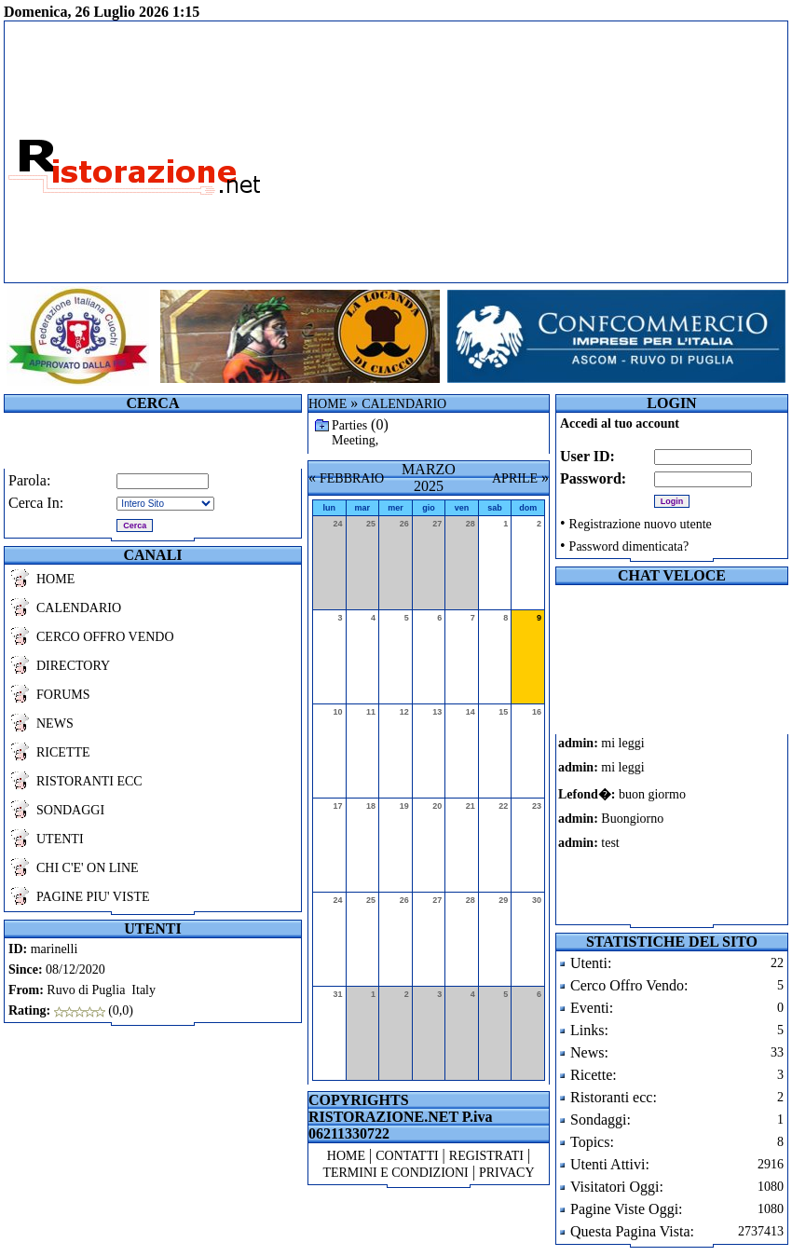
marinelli (54, 949)
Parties (349, 425)
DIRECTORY (73, 666)
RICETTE (63, 752)
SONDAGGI (70, 810)
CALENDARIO (78, 608)
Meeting (354, 440)
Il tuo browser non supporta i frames (637, 829)
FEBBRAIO (352, 478)
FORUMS (63, 695)
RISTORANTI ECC (89, 781)
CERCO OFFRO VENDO (105, 637)
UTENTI (60, 839)
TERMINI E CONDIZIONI (395, 1173)
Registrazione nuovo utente (640, 524)
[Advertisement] (547, 151)
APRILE (515, 478)
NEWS (55, 723)
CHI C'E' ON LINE (87, 868)
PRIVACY (507, 1173)
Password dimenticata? (629, 546)
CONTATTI (407, 1156)
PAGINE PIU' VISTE (93, 897)
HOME (55, 579)
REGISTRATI (486, 1156)
